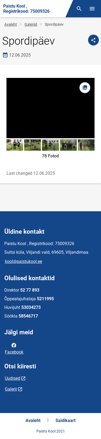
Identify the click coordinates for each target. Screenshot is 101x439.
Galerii (11, 389)
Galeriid (31, 24)
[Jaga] (93, 40)
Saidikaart (65, 420)
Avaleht (10, 24)
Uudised (12, 378)
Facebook (14, 348)
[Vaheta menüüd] (92, 8)
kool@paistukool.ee (23, 261)
